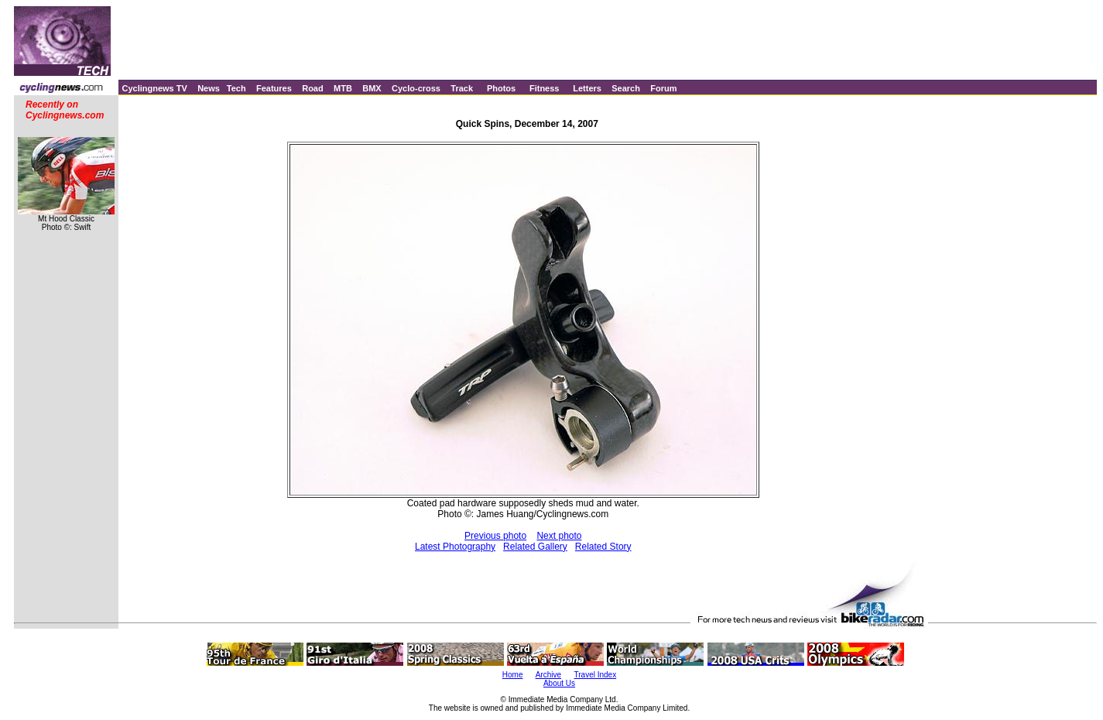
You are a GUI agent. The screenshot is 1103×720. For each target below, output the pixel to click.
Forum (663, 88)
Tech (236, 88)
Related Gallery (535, 546)
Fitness (544, 88)
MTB (343, 88)
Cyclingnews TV (154, 88)
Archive (548, 674)
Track (461, 88)
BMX (371, 88)
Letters (587, 88)
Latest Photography (455, 546)
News (208, 88)
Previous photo (495, 535)
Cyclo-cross (416, 88)
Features (274, 88)
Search (625, 88)
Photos (501, 88)
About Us (559, 683)
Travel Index (595, 674)
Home (512, 674)
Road (313, 88)
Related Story (603, 546)
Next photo (558, 535)
